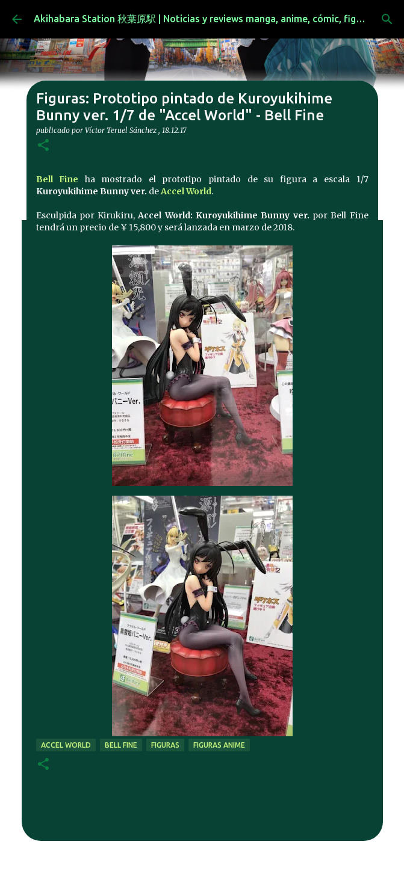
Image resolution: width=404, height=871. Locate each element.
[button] (43, 146)
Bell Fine (57, 179)
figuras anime (219, 745)
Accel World (186, 191)
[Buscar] (387, 19)
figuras (165, 745)
